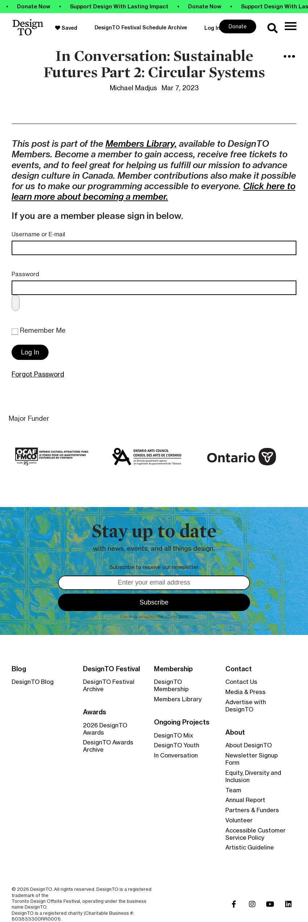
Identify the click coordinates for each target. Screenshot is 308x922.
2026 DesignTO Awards (105, 729)
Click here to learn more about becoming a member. (153, 191)
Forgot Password (38, 374)
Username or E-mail (38, 234)
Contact (238, 669)
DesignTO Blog (33, 681)
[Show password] (16, 303)
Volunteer (239, 820)
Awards (94, 712)
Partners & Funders (252, 810)
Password (25, 274)
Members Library (177, 699)
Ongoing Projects (181, 722)
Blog (19, 669)
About (235, 732)
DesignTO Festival (111, 669)
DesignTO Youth (176, 745)
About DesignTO (248, 745)
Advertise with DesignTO (245, 705)
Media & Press (245, 691)
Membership (173, 669)
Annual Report (245, 799)
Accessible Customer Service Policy (255, 834)
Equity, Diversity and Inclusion (253, 776)
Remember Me (39, 330)
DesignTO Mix (173, 735)
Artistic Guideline (249, 847)
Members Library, (141, 143)
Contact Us (241, 681)
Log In (212, 28)
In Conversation (176, 755)
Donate (238, 26)
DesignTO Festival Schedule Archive (141, 27)
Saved (66, 28)
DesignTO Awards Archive (108, 746)
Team (233, 790)
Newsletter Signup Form (251, 759)
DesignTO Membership (171, 685)
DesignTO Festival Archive (108, 685)
